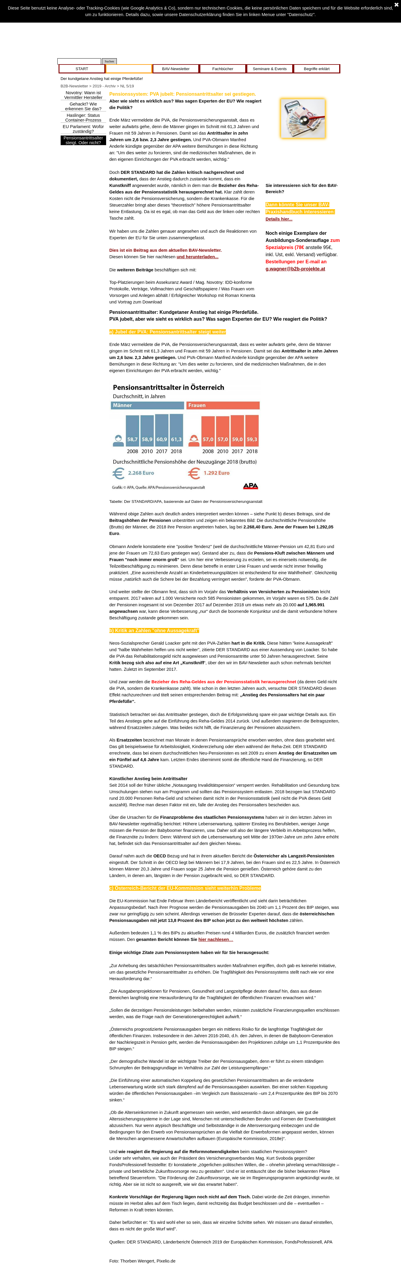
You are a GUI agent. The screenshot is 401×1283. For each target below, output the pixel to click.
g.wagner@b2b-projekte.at (295, 268)
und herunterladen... (197, 256)
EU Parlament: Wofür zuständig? (83, 129)
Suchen (109, 61)
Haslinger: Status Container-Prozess (83, 117)
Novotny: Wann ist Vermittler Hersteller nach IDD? (83, 97)
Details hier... (278, 219)
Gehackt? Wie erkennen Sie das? (83, 106)
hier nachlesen (213, 939)
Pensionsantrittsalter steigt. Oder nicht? (83, 140)
